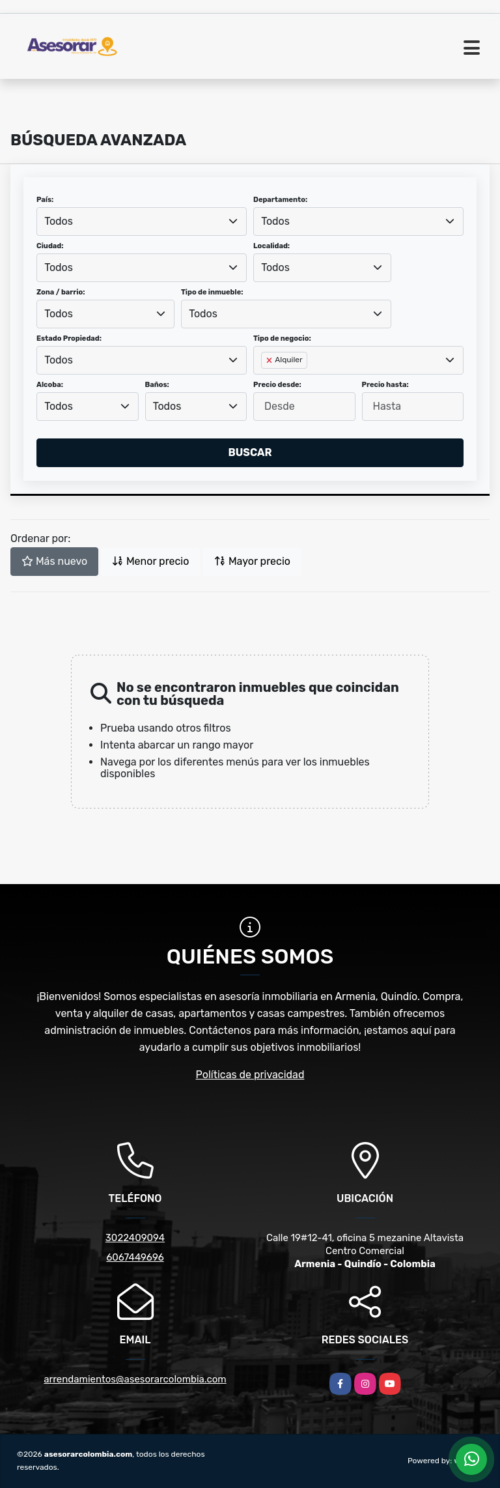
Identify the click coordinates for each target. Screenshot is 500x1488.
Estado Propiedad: (69, 338)
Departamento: (280, 199)
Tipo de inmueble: (212, 292)
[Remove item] (270, 360)
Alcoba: (49, 384)
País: (44, 199)
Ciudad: (50, 246)
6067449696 (134, 1257)
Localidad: (271, 246)
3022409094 (135, 1238)
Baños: (157, 384)
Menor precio (150, 561)
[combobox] (141, 221)
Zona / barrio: (60, 292)
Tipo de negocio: (282, 338)
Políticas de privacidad (250, 1074)
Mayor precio (252, 561)
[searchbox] (265, 381)
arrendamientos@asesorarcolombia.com (135, 1379)
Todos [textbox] (58, 221)
